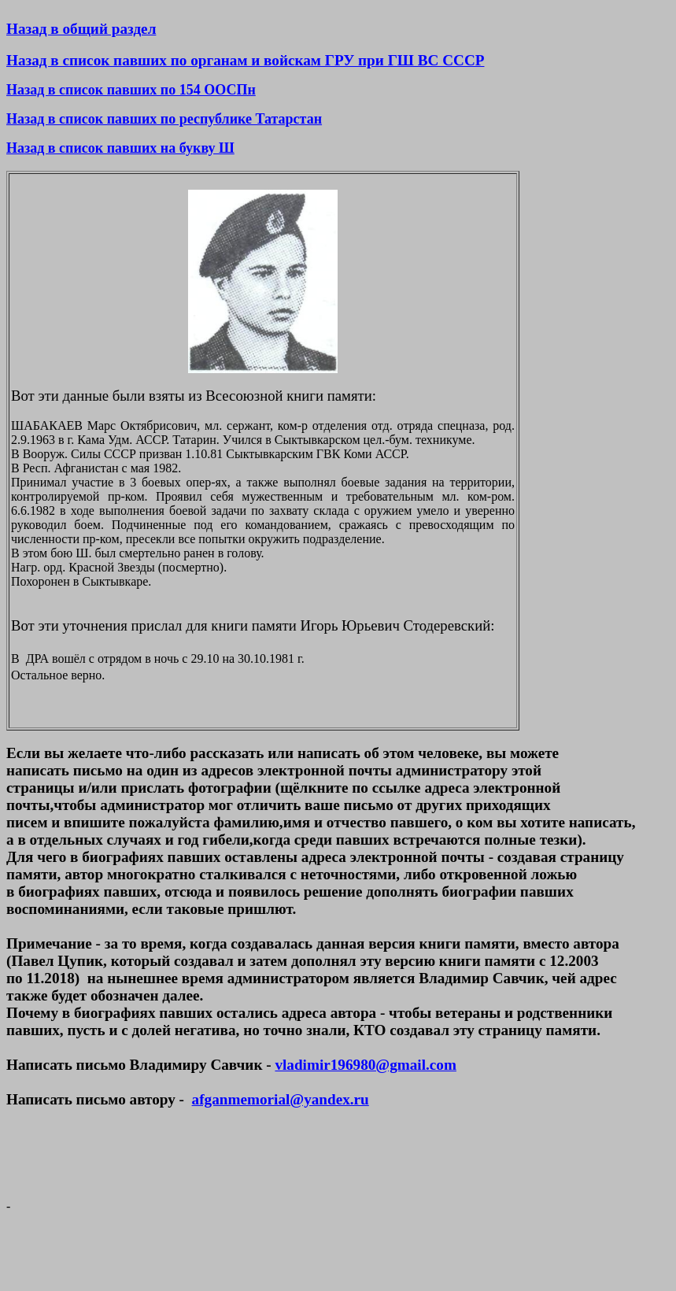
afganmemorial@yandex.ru (280, 1099)
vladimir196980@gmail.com (365, 1064)
